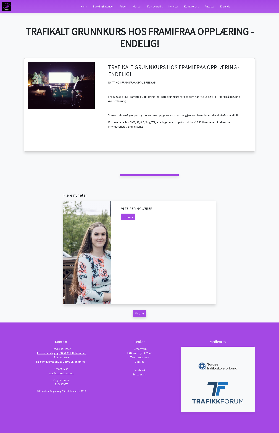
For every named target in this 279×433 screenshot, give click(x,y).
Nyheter (173, 6)
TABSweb (132, 353)
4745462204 (61, 368)
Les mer (128, 217)
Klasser (136, 6)
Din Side (139, 361)
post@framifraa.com (61, 373)
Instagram (139, 374)
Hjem (83, 6)
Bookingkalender (103, 6)
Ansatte (209, 6)
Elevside (225, 6)
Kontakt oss (191, 6)
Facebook (139, 370)
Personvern (140, 349)
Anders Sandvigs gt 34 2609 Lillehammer (61, 353)
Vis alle (139, 313)
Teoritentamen (139, 357)
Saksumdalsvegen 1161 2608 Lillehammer (61, 361)
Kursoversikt (155, 6)
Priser (123, 6)
